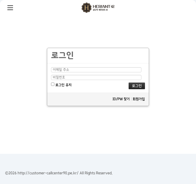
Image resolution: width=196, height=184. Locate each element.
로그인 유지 (61, 85)
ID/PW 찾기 (121, 99)
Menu (10, 7)
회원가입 (139, 99)
